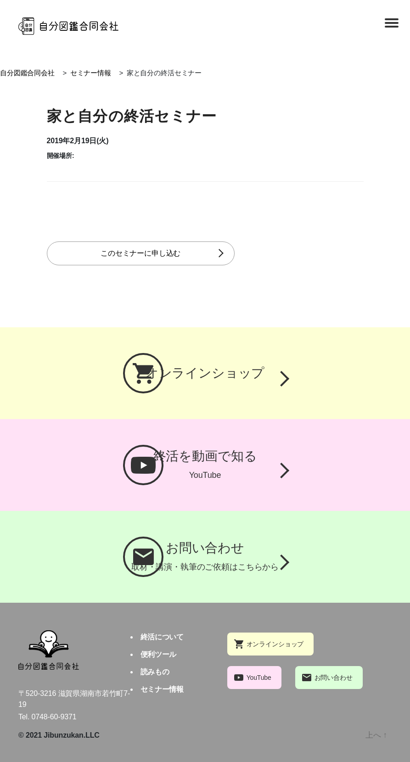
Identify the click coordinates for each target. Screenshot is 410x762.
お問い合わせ (334, 677)
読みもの (154, 672)
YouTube (259, 677)
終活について (161, 637)
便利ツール (158, 654)
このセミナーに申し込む (155, 253)
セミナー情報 (90, 73)
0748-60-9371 (54, 717)
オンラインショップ (275, 644)
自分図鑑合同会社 (27, 73)
